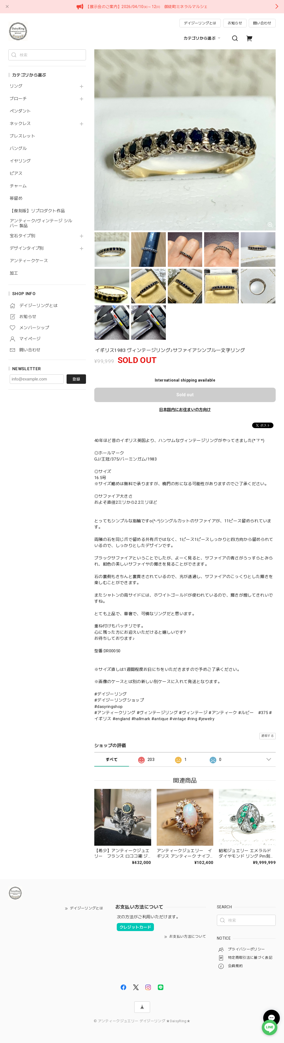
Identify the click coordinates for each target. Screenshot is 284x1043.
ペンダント (20, 111)
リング (16, 86)
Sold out (185, 394)
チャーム (18, 186)
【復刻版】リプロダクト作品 (37, 211)
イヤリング (20, 161)
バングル (18, 148)
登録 (76, 379)
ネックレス (20, 123)
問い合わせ (262, 23)
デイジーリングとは (200, 23)
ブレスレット (22, 136)
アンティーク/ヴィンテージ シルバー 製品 (41, 223)
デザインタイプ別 (27, 248)
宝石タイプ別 (24, 236)
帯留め (16, 198)
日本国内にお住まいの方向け (185, 409)
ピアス (16, 173)
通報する (267, 736)
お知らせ (235, 23)
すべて (112, 759)
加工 (14, 273)
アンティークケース (29, 261)
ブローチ (18, 98)
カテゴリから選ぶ (203, 38)
